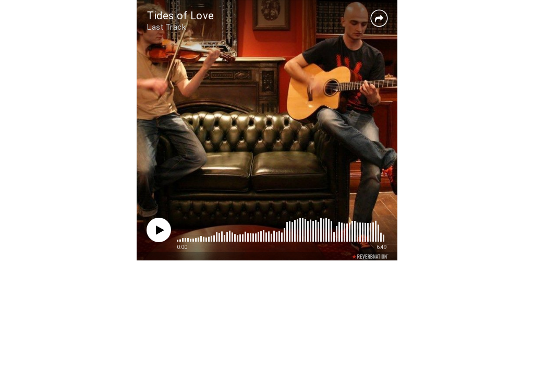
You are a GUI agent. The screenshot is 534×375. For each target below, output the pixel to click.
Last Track (166, 27)
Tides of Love (180, 15)
